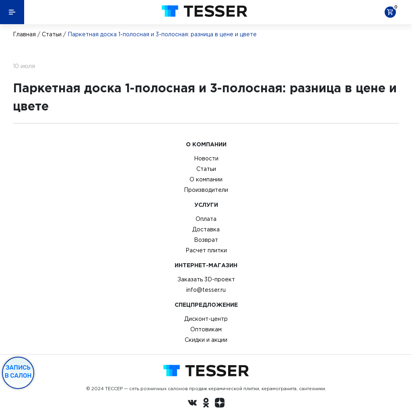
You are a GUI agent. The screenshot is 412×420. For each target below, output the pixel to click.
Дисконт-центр (206, 319)
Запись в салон (18, 371)
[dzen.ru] (220, 404)
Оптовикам (206, 329)
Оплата (206, 219)
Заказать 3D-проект (206, 279)
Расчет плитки (206, 250)
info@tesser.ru (206, 290)
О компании (206, 179)
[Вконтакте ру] (192, 404)
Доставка (206, 229)
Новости (206, 158)
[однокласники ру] (206, 404)
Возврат (206, 240)
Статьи (52, 34)
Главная (24, 34)
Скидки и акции (206, 340)
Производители (206, 190)
